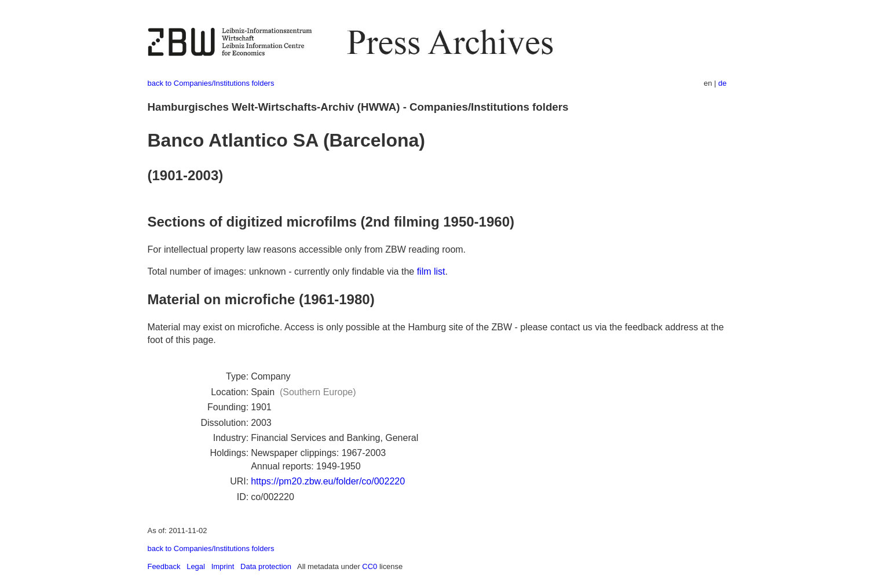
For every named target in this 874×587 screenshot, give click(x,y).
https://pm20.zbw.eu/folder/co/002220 (328, 481)
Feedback (164, 566)
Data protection (265, 566)
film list (431, 271)
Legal (195, 566)
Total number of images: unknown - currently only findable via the (282, 271)
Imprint (223, 566)
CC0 (369, 566)
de (722, 83)
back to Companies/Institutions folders (211, 83)
